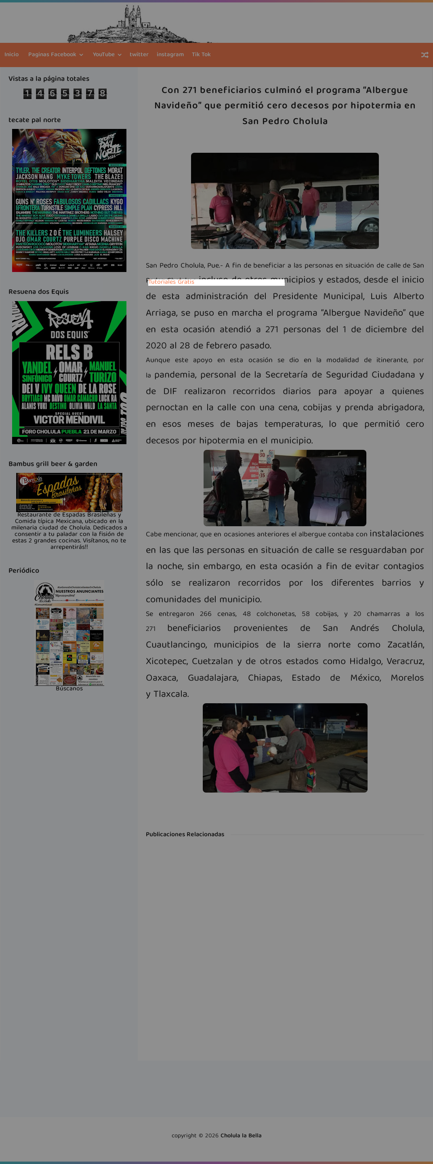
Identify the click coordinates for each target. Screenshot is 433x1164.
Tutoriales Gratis (171, 282)
